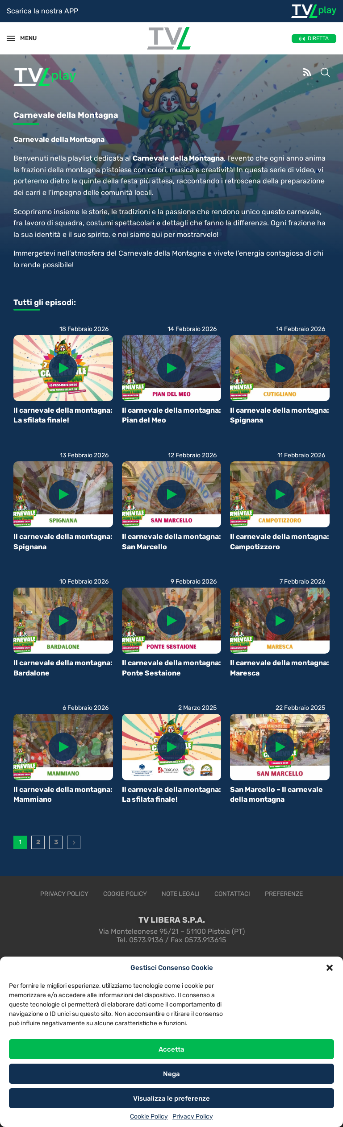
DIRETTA (318, 38)
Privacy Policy (192, 1116)
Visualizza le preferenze (171, 1098)
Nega (171, 1074)
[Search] (325, 73)
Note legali (181, 894)
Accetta (171, 1049)
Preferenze (284, 894)
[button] (329, 967)
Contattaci (232, 894)
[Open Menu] (11, 38)
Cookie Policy (149, 1116)
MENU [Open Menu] (24, 38)
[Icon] (63, 368)
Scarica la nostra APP (42, 11)
